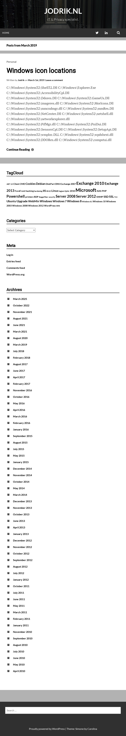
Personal (11, 61)
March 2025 (20, 298)
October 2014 (21, 481)
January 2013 (21, 533)
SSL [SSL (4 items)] (111, 196)
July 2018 (18, 351)
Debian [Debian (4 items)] (40, 183)
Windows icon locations (41, 71)
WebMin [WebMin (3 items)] (33, 201)
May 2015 (19, 455)
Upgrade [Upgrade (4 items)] (22, 201)
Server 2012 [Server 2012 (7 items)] (86, 196)
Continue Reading (21, 149)
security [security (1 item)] (52, 197)
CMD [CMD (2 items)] (22, 183)
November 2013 (22, 507)
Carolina (92, 728)
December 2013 (22, 501)
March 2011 (20, 612)
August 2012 (20, 566)
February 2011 (21, 618)
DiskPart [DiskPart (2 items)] (50, 183)
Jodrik (21, 80)
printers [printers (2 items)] (29, 196)
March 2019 (20, 344)
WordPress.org (15, 274)
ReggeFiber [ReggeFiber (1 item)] (43, 197)
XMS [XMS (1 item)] (58, 206)
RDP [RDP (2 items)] (36, 196)
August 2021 (20, 318)
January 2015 (21, 462)
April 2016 (19, 409)
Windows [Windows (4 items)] (46, 201)
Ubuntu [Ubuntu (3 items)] (11, 201)
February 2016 (21, 422)
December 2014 (22, 468)
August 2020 (20, 338)
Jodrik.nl (63, 11)
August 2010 (20, 644)
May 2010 (19, 664)
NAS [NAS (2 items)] (99, 191)
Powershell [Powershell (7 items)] (16, 196)
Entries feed (14, 261)
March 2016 (20, 416)
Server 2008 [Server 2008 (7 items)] (66, 196)
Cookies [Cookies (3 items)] (30, 183)
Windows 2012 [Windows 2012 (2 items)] (36, 205)
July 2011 (18, 592)
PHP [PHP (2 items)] (104, 191)
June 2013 (19, 520)
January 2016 (21, 429)
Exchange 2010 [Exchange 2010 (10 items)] (90, 183)
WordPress (58, 728)
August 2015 (20, 442)
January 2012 (21, 579)
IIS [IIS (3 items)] (44, 190)
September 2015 (22, 435)
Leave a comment (54, 80)
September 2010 (22, 638)
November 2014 (22, 475)
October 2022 (21, 305)
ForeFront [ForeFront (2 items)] (20, 191)
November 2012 (22, 546)
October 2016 (21, 396)
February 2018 (21, 357)
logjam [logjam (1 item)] (61, 191)
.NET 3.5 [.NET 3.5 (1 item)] (10, 184)
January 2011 (21, 625)
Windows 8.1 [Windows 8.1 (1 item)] (87, 201)
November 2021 (22, 311)
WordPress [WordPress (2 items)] (50, 205)
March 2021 (20, 331)
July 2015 (18, 449)
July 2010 (18, 651)
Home (5, 32)
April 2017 (19, 377)
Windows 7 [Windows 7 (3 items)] (60, 201)
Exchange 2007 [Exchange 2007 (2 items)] (68, 183)
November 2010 (22, 631)
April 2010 (19, 671)
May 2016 (19, 403)
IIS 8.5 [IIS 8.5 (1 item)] (48, 191)
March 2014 (20, 494)
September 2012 (22, 560)
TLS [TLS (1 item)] (115, 197)
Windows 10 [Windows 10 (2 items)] (99, 201)
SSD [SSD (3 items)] (106, 196)
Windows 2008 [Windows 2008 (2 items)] (20, 205)
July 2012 (18, 573)
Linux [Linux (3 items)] (54, 190)
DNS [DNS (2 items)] (57, 183)
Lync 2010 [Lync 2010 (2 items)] (70, 191)
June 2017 (19, 370)
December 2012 (22, 540)
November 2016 (22, 390)
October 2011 (21, 586)
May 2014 (19, 488)
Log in (10, 254)
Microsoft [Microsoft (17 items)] (86, 190)
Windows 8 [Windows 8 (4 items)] (74, 201)
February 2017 (21, 383)
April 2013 (19, 527)
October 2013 (21, 514)
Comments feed (16, 267)
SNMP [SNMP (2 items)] (99, 196)
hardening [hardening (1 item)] (38, 191)
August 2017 (20, 364)
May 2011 (19, 605)
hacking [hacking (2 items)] (30, 191)
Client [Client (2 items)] (16, 183)
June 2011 (19, 599)
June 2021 (19, 324)
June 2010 (19, 657)
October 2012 (21, 553)
